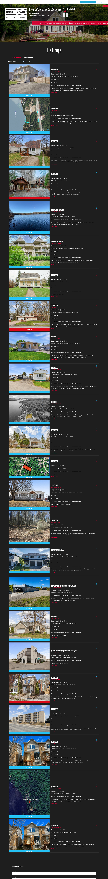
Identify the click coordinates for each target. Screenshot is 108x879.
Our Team (64, 23)
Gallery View (13, 61)
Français (105, 5)
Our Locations (78, 23)
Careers (92, 23)
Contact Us (98, 23)
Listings (44, 23)
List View (27, 61)
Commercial (86, 23)
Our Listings (16, 58)
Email (64, 11)
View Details (54, 92)
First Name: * (15, 871)
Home (39, 23)
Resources (58, 23)
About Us (71, 23)
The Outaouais (51, 23)
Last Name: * (15, 877)
